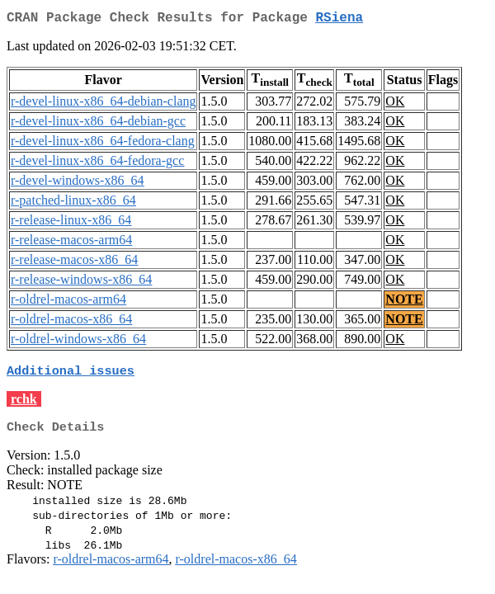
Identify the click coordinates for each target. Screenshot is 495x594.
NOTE (403, 302)
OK (394, 104)
